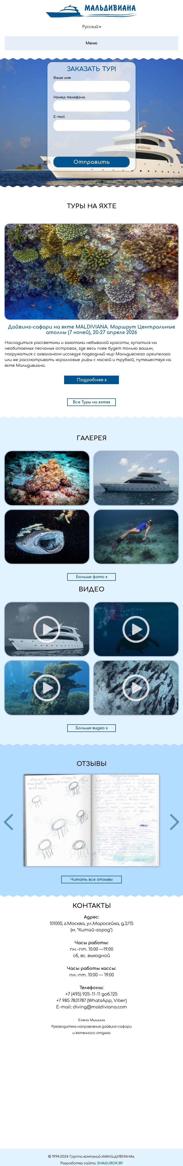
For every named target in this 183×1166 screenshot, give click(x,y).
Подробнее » (92, 379)
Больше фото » (91, 577)
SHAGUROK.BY (110, 1163)
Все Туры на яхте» (91, 402)
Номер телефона (69, 97)
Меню (91, 43)
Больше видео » (92, 728)
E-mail (59, 117)
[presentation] (91, 145)
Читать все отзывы (91, 879)
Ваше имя (62, 78)
